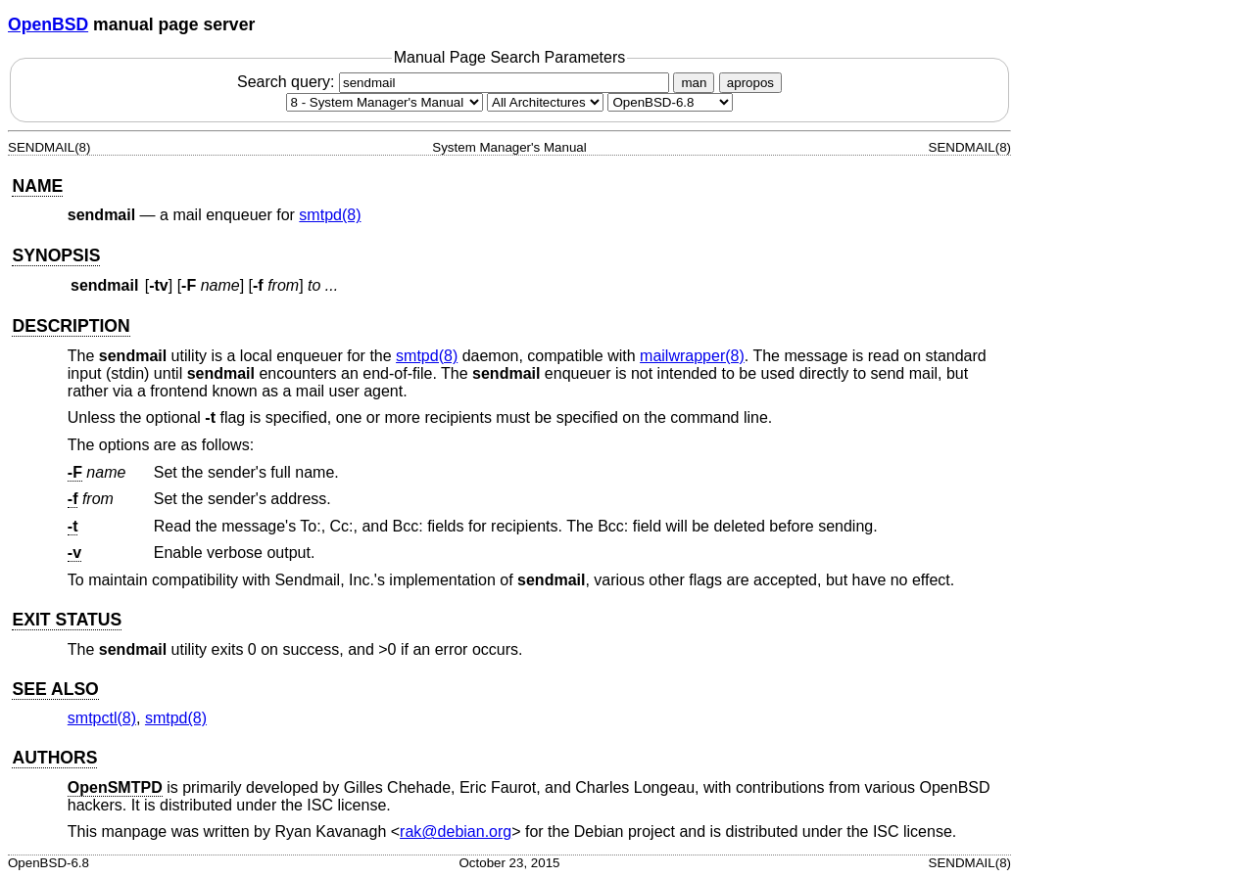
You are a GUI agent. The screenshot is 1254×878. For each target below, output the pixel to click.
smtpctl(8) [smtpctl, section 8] (102, 718)
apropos (750, 82)
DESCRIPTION (70, 326)
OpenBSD (48, 24)
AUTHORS (54, 757)
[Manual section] (384, 102)
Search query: (455, 81)
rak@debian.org (455, 831)
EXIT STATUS (66, 619)
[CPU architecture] (545, 102)
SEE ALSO (55, 689)
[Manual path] (670, 102)
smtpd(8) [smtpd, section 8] (330, 215)
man (693, 82)
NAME (37, 186)
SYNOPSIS (56, 255)
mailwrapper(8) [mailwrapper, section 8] (692, 355)
